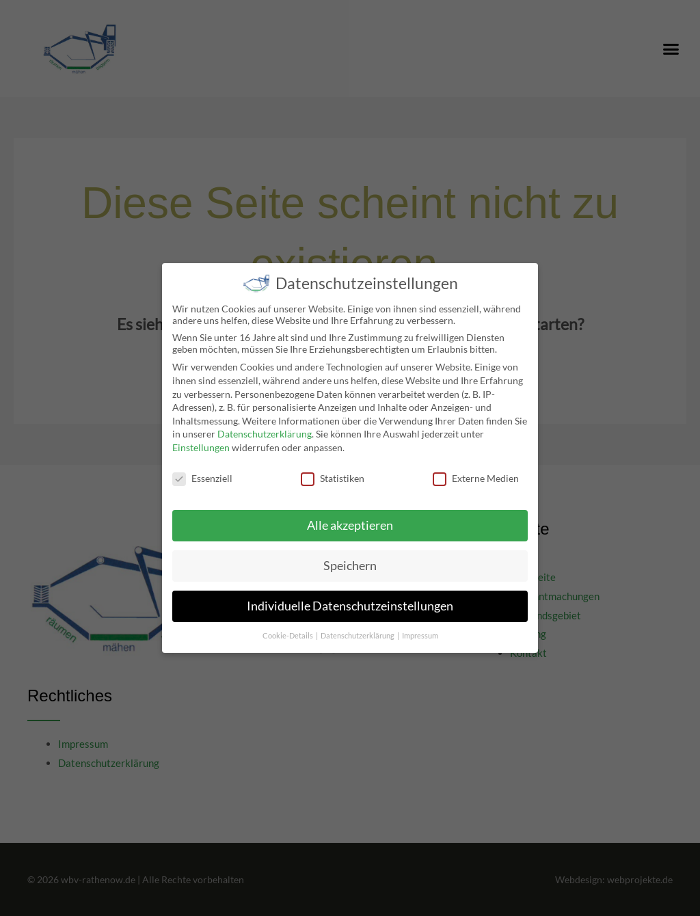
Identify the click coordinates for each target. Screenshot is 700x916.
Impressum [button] (420, 628)
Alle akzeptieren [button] (350, 518)
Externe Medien (476, 470)
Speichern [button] (350, 558)
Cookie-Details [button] (288, 628)
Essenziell (202, 470)
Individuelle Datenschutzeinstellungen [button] (350, 598)
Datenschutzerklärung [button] (358, 628)
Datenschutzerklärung (264, 426)
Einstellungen (201, 439)
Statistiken (332, 470)
